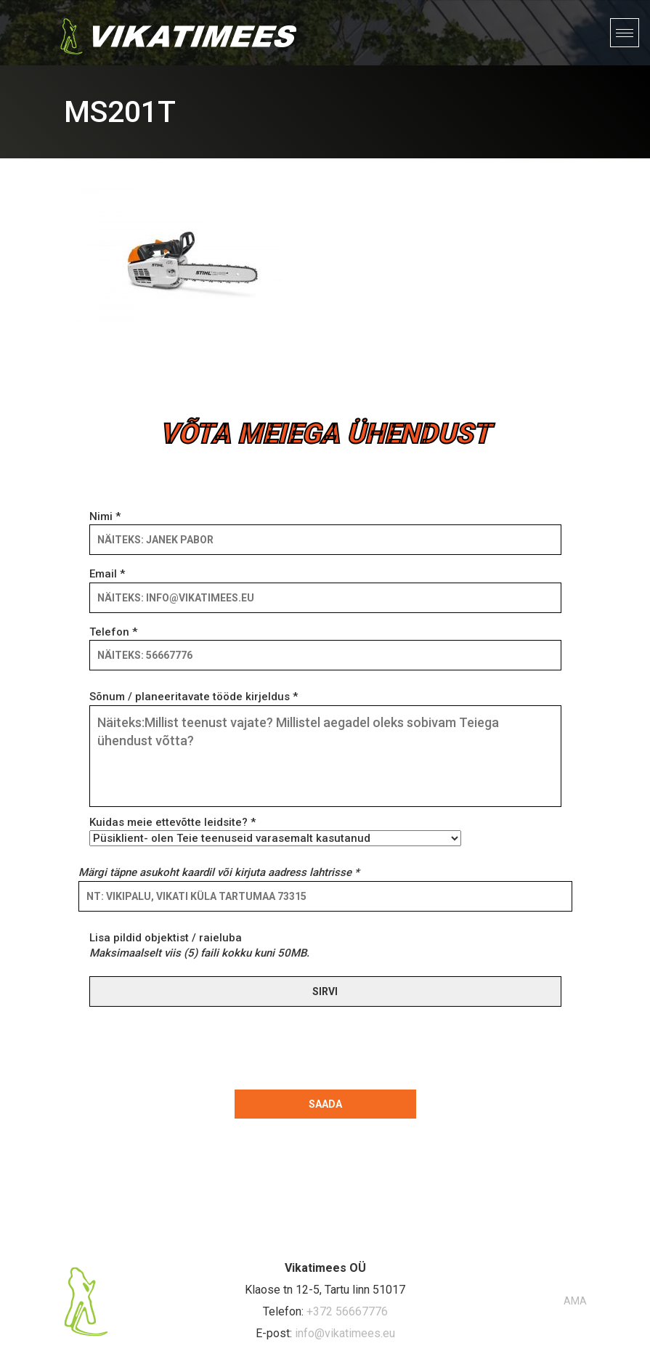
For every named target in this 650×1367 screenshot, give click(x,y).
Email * (325, 585)
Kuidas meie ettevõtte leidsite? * (275, 830)
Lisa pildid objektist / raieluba (199, 945)
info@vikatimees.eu (345, 1333)
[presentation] (193, 1044)
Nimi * (325, 528)
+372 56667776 (347, 1311)
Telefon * (325, 643)
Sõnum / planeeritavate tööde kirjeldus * (325, 749)
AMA (575, 1301)
